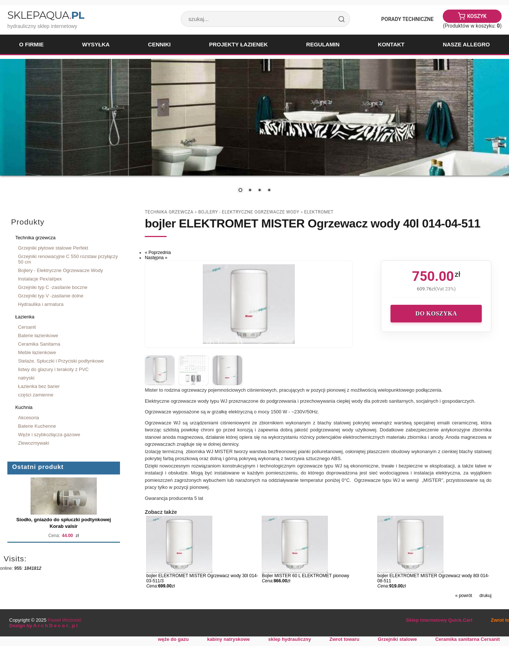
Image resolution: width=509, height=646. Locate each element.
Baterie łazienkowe (38, 335)
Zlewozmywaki (33, 443)
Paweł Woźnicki (64, 620)
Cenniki (159, 44)
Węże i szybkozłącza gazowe (49, 434)
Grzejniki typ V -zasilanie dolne (51, 296)
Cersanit (27, 327)
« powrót (463, 595)
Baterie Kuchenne (37, 426)
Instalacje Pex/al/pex (40, 279)
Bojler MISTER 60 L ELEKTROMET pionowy (305, 575)
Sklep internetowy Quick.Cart (439, 620)
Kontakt (391, 44)
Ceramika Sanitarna (39, 344)
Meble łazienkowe (37, 352)
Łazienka (24, 317)
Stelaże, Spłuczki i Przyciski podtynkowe (61, 361)
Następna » (156, 257)
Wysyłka (96, 44)
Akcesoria (28, 417)
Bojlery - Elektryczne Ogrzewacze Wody (60, 270)
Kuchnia (23, 407)
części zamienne (35, 395)
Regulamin (323, 44)
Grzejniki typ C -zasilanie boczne (52, 287)
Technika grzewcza (35, 237)
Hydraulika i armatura (40, 304)
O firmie (31, 44)
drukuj (486, 595)
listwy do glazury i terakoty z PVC (53, 369)
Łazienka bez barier (39, 386)
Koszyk (477, 16)
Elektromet (318, 212)
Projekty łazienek (238, 44)
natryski (26, 378)
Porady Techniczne (407, 19)
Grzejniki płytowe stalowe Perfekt (53, 248)
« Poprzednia (158, 252)
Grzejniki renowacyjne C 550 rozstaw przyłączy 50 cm (68, 259)
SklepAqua (45, 15)
